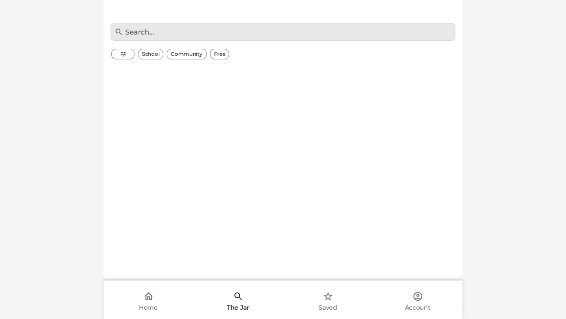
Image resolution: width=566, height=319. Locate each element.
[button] (122, 54)
